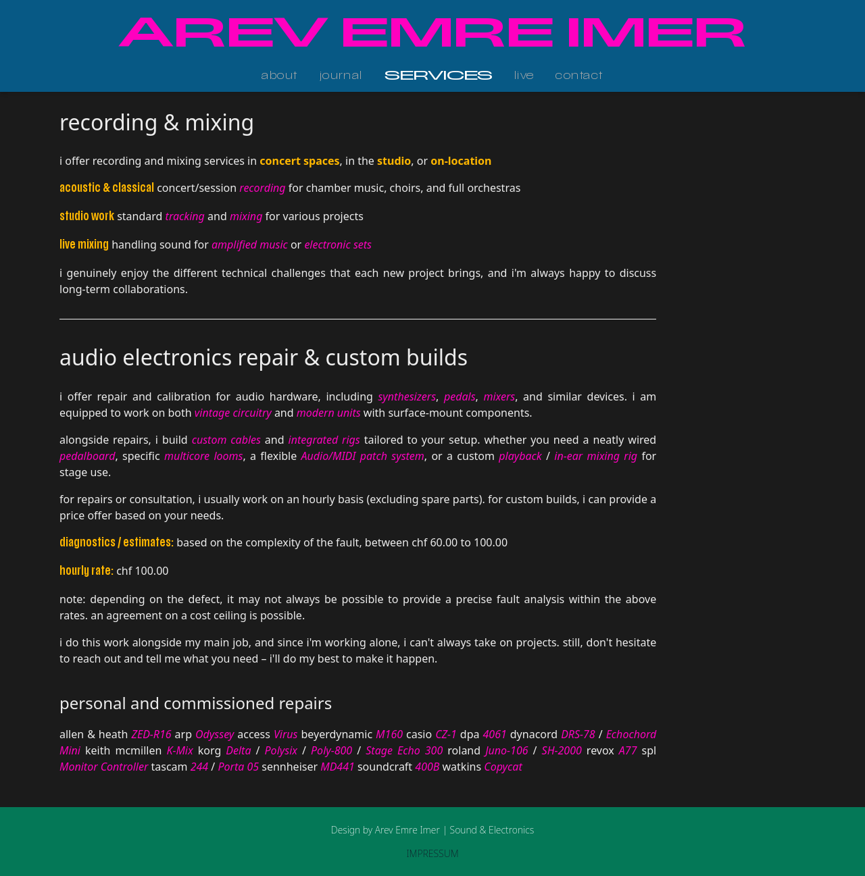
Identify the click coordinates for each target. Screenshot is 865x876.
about (279, 77)
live (524, 77)
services (439, 76)
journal (341, 77)
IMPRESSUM (432, 853)
